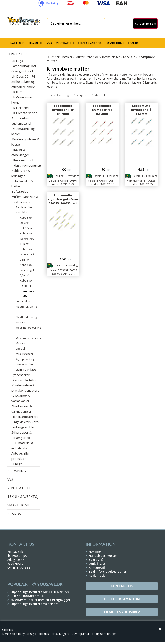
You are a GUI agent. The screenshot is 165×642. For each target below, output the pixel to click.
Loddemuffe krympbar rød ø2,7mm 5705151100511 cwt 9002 (102, 114)
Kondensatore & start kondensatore (25, 388)
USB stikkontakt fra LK (27, 596)
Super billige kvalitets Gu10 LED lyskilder (39, 592)
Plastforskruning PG (26, 309)
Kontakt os (122, 586)
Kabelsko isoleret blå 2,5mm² (27, 254)
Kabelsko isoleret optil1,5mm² (27, 223)
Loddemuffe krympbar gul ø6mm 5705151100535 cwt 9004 (63, 201)
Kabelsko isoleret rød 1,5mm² (27, 238)
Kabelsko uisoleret (26, 283)
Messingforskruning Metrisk (28, 340)
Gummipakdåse (26, 369)
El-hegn (16, 464)
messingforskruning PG (28, 330)
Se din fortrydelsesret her (107, 572)
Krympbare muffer (27, 293)
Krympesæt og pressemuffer (25, 361)
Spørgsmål (96, 560)
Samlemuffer (24, 207)
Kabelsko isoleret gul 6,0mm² (27, 270)
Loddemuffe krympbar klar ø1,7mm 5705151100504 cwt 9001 (63, 114)
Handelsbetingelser (103, 556)
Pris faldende (98, 95)
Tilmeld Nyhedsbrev (122, 612)
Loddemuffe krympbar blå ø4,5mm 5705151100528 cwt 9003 (141, 114)
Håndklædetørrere (24, 417)
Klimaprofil (97, 568)
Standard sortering (58, 95)
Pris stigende (81, 95)
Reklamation (98, 575)
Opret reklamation (122, 599)
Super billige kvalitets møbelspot (34, 604)
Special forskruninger (24, 351)
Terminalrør (23, 301)
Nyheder (95, 552)
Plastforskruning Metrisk (26, 319)
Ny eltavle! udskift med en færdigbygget (40, 600)
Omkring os (97, 564)
